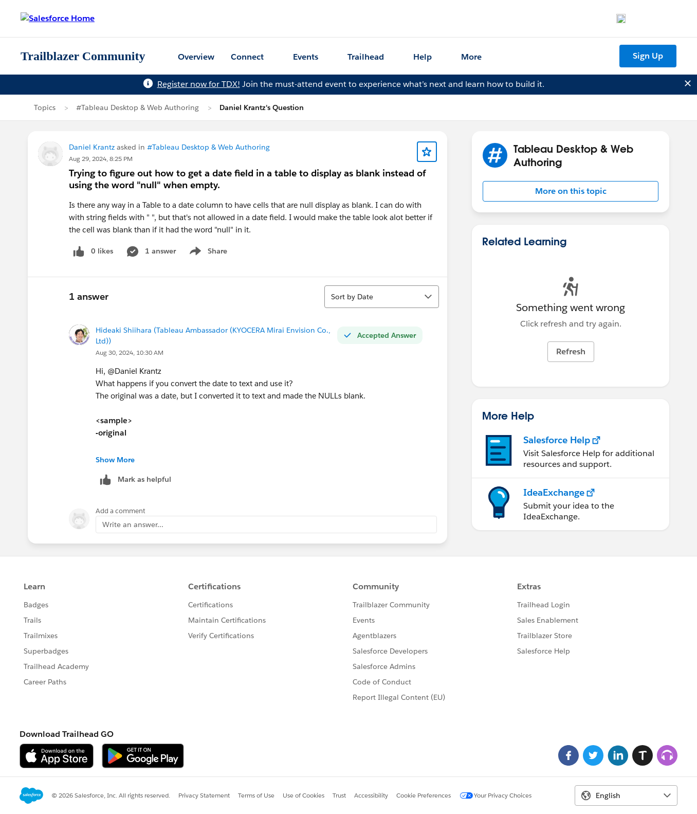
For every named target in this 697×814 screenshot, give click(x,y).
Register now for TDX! (198, 84)
